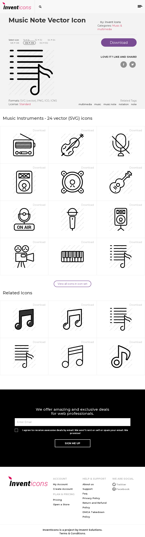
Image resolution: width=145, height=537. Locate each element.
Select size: (14, 39)
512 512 (44, 43)
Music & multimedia (109, 27)
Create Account (63, 488)
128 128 (14, 43)
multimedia (85, 104)
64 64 (51, 39)
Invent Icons (113, 22)
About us (88, 484)
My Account (60, 484)
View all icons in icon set (72, 283)
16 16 (26, 39)
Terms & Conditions (72, 533)
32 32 (38, 39)
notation (124, 104)
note (134, 104)
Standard (25, 104)
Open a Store (61, 504)
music (97, 104)
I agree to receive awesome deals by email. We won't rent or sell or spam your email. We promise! (75, 432)
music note (110, 104)
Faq (85, 493)
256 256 (29, 43)
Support (88, 488)
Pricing (57, 499)
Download (39, 130)
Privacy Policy (91, 498)
